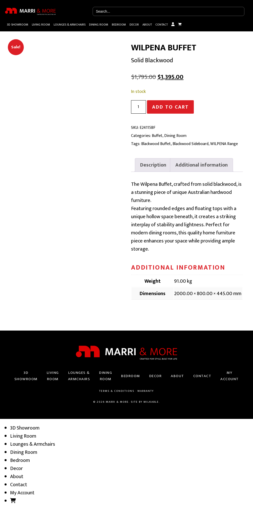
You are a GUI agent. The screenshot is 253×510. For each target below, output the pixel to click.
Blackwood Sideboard (190, 143)
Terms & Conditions (116, 391)
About (147, 24)
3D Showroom (17, 24)
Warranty (145, 391)
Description (153, 165)
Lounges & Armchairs (70, 24)
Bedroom (119, 24)
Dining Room (98, 24)
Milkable (151, 402)
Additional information (201, 165)
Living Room (41, 24)
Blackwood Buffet (156, 143)
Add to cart (170, 107)
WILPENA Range (224, 143)
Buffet (157, 135)
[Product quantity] (138, 107)
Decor (134, 24)
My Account (173, 25)
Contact (161, 24)
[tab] (153, 165)
